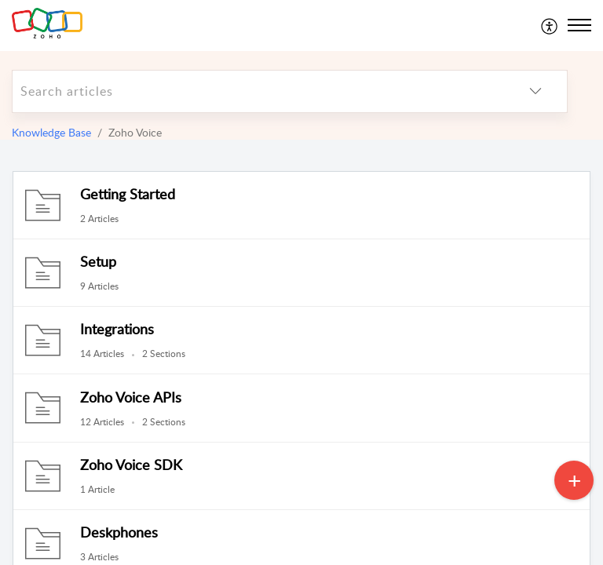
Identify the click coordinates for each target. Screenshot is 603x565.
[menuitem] (550, 25)
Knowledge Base (51, 132)
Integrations (117, 328)
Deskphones (119, 532)
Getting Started (127, 193)
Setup (98, 261)
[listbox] (535, 91)
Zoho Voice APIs (130, 397)
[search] (258, 91)
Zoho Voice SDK (131, 464)
